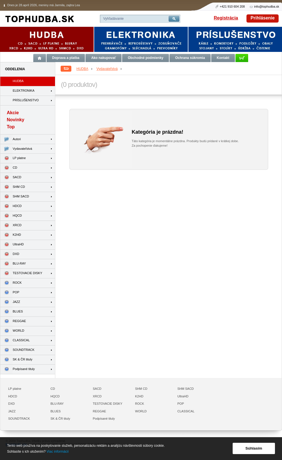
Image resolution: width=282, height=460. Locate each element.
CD (8, 168)
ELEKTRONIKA (23, 90)
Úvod (39, 58)
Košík (241, 58)
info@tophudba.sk (266, 6)
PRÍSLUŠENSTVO (26, 100)
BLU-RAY (13, 263)
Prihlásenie (263, 18)
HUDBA (84, 69)
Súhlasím (253, 448)
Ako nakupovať (103, 58)
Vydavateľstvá (109, 69)
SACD (10, 177)
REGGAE (13, 321)
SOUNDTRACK (17, 350)
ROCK (11, 283)
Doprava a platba (66, 58)
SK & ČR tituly (16, 359)
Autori (10, 139)
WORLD (12, 331)
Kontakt (223, 58)
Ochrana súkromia (190, 58)
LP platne (13, 158)
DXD (9, 254)
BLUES (11, 311)
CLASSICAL (15, 340)
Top (11, 126)
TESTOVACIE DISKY (21, 273)
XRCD (10, 225)
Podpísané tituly (17, 369)
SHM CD (12, 187)
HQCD (11, 216)
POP (9, 292)
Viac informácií (58, 452)
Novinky (15, 119)
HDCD (11, 206)
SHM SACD (14, 196)
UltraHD (12, 244)
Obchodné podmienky (145, 58)
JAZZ (10, 302)
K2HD (10, 235)
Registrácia (226, 18)
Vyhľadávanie (113, 19)
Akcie (13, 112)
